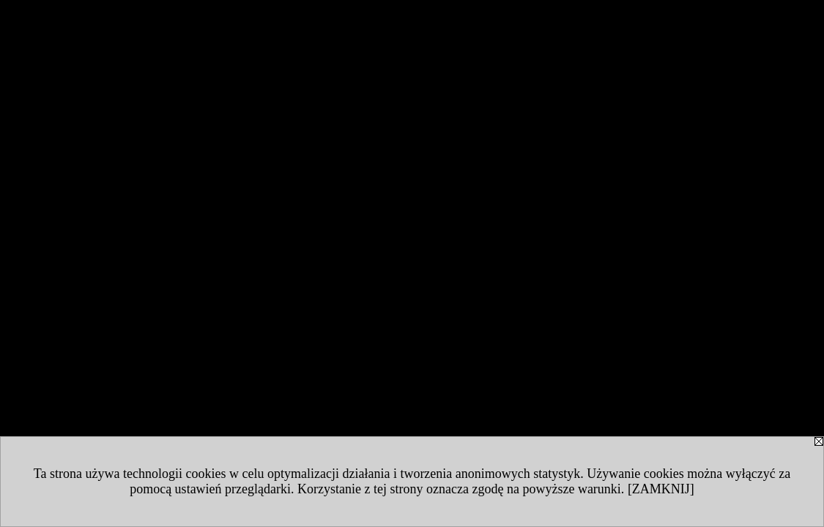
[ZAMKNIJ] (661, 489)
